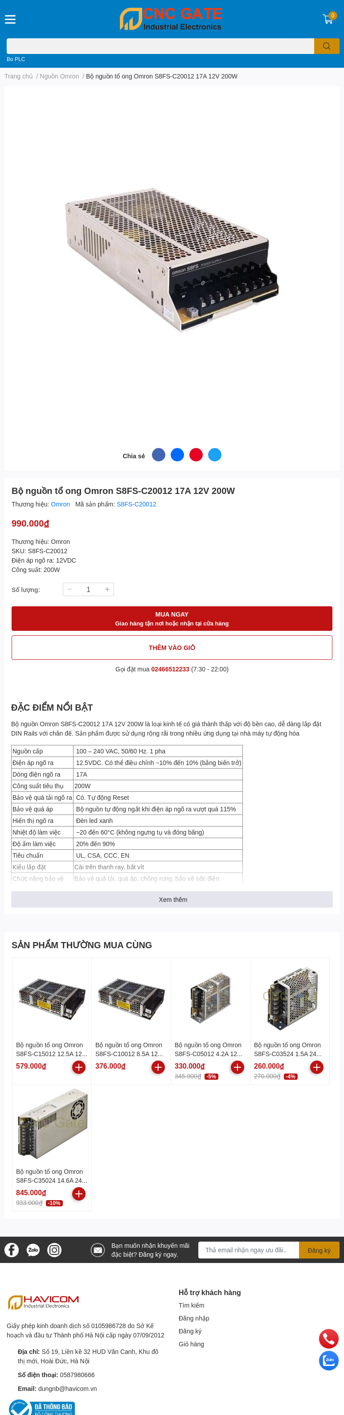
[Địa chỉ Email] (269, 1250)
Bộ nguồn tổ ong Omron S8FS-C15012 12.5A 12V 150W (51, 1053)
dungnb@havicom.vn (67, 1388)
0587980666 (77, 1374)
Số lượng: (26, 589)
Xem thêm (173, 899)
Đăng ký (190, 1331)
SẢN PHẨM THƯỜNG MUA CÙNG (82, 944)
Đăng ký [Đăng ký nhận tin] (319, 1250)
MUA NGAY (172, 619)
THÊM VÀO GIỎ (172, 647)
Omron (61, 504)
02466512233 (171, 669)
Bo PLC (16, 59)
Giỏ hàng (191, 1344)
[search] (327, 46)
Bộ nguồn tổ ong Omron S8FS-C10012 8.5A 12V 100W (128, 1053)
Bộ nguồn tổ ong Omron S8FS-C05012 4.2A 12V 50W (208, 1053)
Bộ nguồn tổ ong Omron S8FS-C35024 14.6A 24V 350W (51, 1180)
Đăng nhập (194, 1318)
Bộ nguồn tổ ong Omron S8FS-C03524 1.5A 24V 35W (287, 1053)
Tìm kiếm (192, 1305)
